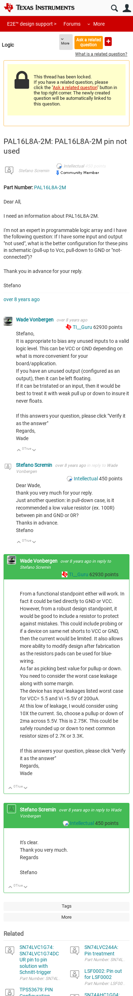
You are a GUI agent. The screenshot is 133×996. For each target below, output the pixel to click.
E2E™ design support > (31, 24)
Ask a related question (88, 42)
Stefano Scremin (33, 170)
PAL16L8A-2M (50, 187)
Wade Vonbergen (35, 319)
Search (114, 8)
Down (34, 451)
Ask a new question (108, 41)
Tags (67, 906)
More (99, 24)
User (127, 8)
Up (19, 451)
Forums (72, 24)
